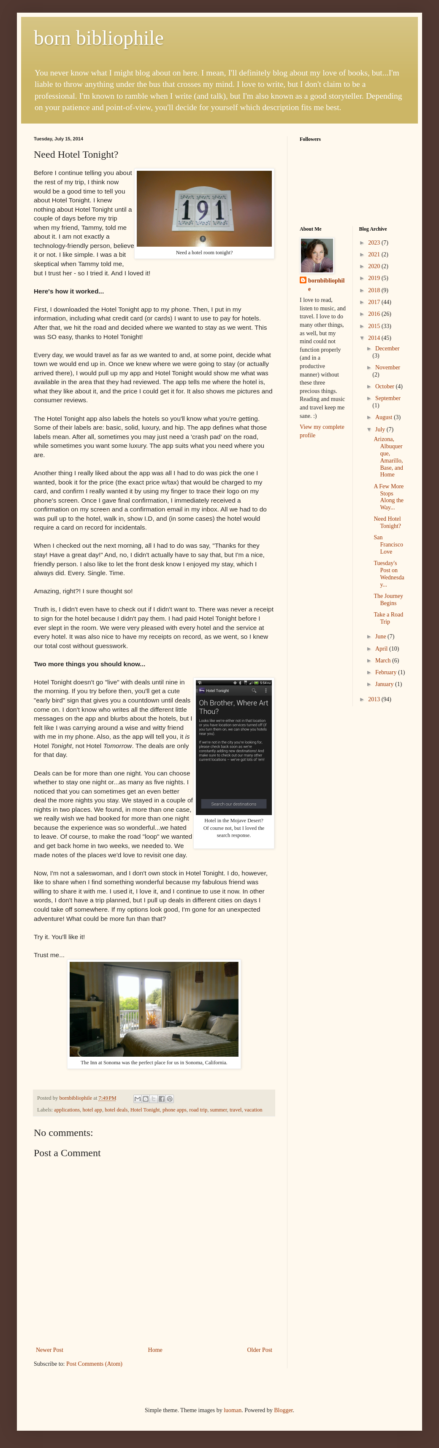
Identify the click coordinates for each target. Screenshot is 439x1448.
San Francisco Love (388, 544)
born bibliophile (99, 38)
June (381, 636)
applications (67, 1110)
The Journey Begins (388, 599)
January (385, 684)
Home (155, 1350)
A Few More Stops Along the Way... (389, 497)
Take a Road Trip (388, 618)
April (382, 649)
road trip (198, 1110)
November (387, 367)
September (388, 398)
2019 (375, 278)
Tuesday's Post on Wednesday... (389, 573)
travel (236, 1110)
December (387, 348)
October (385, 386)
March (383, 660)
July (381, 429)
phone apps (175, 1110)
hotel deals (116, 1110)
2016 (375, 314)
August (384, 417)
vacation (253, 1110)
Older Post (260, 1350)
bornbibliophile (326, 284)
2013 (375, 699)
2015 (375, 326)
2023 (375, 243)
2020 (375, 266)
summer (218, 1110)
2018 (375, 290)
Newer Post (49, 1350)
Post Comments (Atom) (94, 1364)
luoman (232, 1410)
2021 (375, 254)
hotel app (92, 1110)
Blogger (283, 1410)
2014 (375, 338)
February (386, 672)
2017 (375, 302)
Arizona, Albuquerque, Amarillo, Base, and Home (388, 457)
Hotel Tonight (145, 1110)
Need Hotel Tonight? (387, 522)
